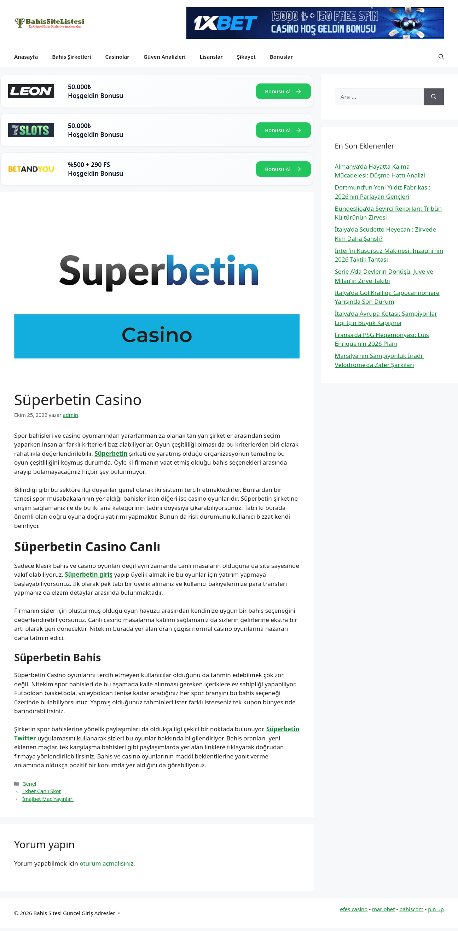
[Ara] (434, 96)
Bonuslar (281, 56)
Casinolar (117, 56)
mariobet (383, 909)
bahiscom (411, 909)
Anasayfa (26, 56)
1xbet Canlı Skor (41, 791)
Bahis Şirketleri (71, 56)
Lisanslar (211, 56)
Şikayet (246, 56)
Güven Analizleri (165, 56)
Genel (29, 783)
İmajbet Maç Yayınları (48, 799)
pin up (436, 909)
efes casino (353, 909)
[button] (441, 56)
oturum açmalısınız (106, 863)
